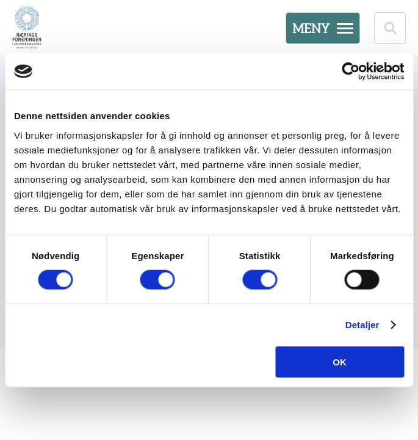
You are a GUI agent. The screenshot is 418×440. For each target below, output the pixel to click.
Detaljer (362, 325)
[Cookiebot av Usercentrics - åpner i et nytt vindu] (350, 71)
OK (340, 361)
